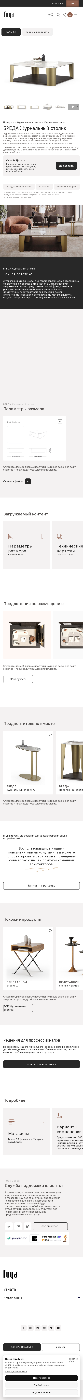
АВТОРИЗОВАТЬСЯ (22, 1347)
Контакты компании (41, 1064)
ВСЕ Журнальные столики (14, 1008)
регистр (61, 1347)
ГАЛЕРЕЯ (11, 32)
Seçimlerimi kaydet (41, 1392)
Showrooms (57, 3)
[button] (75, 106)
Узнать (9, 1289)
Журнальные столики (29, 122)
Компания (13, 1298)
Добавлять (66, 165)
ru (72, 3)
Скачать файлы (17, 481)
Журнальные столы (55, 122)
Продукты (8, 122)
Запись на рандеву (41, 885)
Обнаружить (18, 679)
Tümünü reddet (41, 1385)
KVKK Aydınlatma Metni (16, 1371)
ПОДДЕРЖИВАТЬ (50, 1226)
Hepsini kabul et (41, 1377)
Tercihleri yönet (73, 1360)
